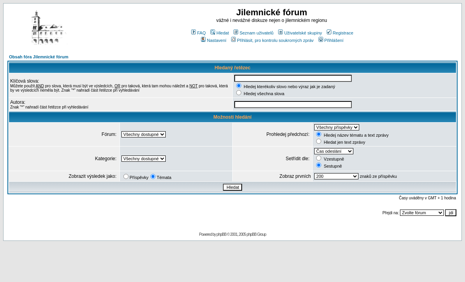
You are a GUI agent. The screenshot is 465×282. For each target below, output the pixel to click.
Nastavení (213, 40)
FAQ (198, 33)
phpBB (221, 234)
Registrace (340, 33)
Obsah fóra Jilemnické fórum (39, 56)
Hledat (219, 33)
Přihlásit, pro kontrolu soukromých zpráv (272, 40)
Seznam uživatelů (253, 33)
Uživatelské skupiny (300, 33)
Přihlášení (331, 40)
